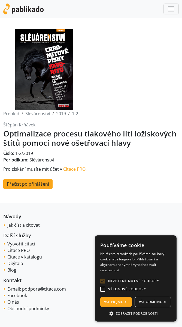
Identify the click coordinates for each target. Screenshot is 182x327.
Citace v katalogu (24, 257)
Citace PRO (74, 169)
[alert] (136, 278)
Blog (11, 270)
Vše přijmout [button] (116, 302)
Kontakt (12, 280)
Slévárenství (37, 114)
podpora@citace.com (44, 289)
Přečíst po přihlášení (28, 184)
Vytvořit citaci (21, 244)
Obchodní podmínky (28, 309)
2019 (61, 114)
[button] (102, 281)
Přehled (11, 114)
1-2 (75, 114)
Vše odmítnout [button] (153, 302)
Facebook (17, 295)
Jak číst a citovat (23, 225)
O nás (13, 302)
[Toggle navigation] (171, 9)
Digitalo (15, 263)
